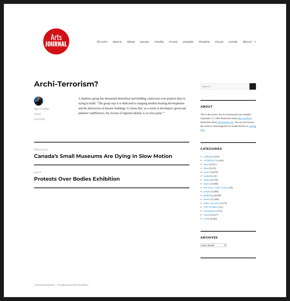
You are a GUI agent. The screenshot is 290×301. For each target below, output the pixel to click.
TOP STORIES (210, 207)
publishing (208, 195)
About (247, 41)
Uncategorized (210, 210)
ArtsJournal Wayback (44, 284)
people (188, 41)
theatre (204, 41)
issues (144, 41)
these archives (245, 118)
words (232, 41)
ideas (131, 41)
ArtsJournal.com (225, 122)
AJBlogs (207, 156)
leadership (208, 176)
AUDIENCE (209, 160)
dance (117, 41)
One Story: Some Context (215, 187)
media (159, 41)
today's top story (211, 203)
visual (219, 41)
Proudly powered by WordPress (73, 284)
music (173, 41)
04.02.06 (39, 119)
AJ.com (102, 41)
